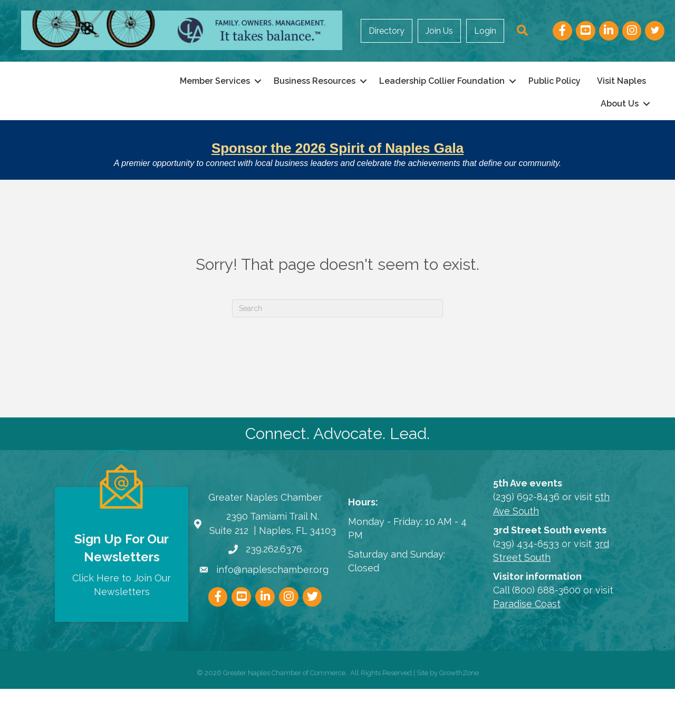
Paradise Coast (527, 615)
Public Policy (554, 87)
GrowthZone (459, 685)
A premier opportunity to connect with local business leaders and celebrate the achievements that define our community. (337, 175)
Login (485, 31)
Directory (386, 31)
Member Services (215, 87)
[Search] (337, 320)
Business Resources (314, 87)
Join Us (439, 31)
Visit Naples (621, 87)
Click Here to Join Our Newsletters (121, 596)
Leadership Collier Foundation (442, 87)
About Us (620, 110)
